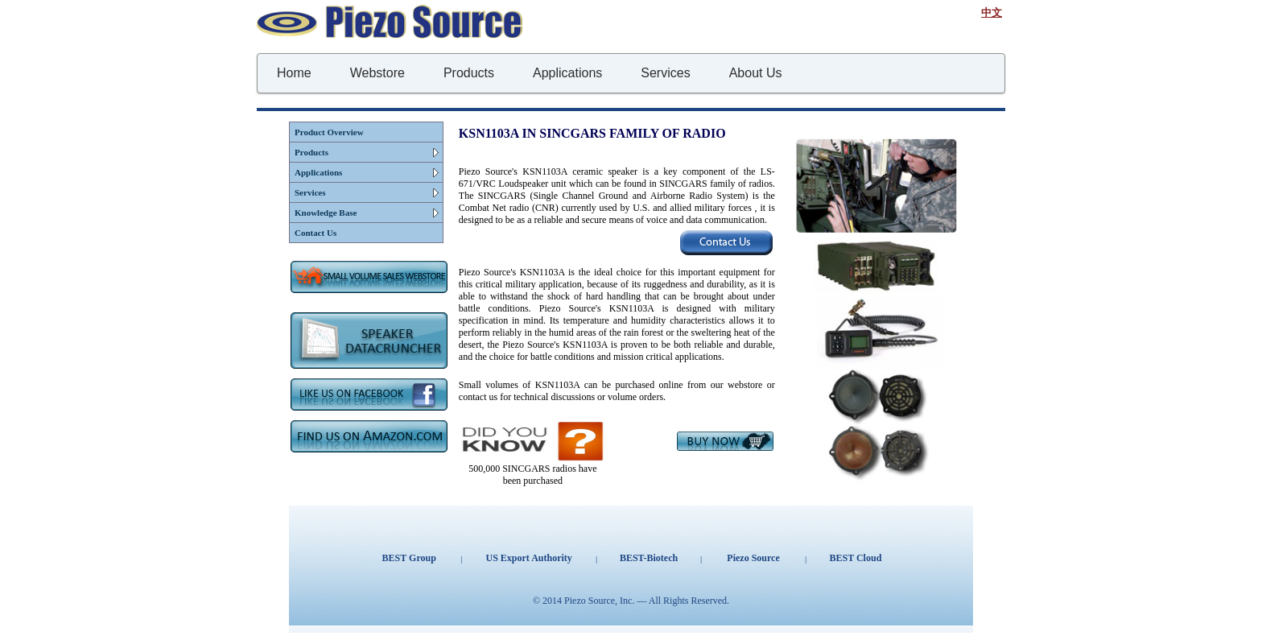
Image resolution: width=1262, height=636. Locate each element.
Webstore (377, 73)
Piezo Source (753, 558)
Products (311, 152)
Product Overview (329, 132)
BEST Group (409, 558)
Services (310, 192)
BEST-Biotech (649, 558)
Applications (318, 172)
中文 (991, 12)
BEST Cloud (855, 558)
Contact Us (315, 232)
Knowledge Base (326, 212)
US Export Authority (528, 558)
